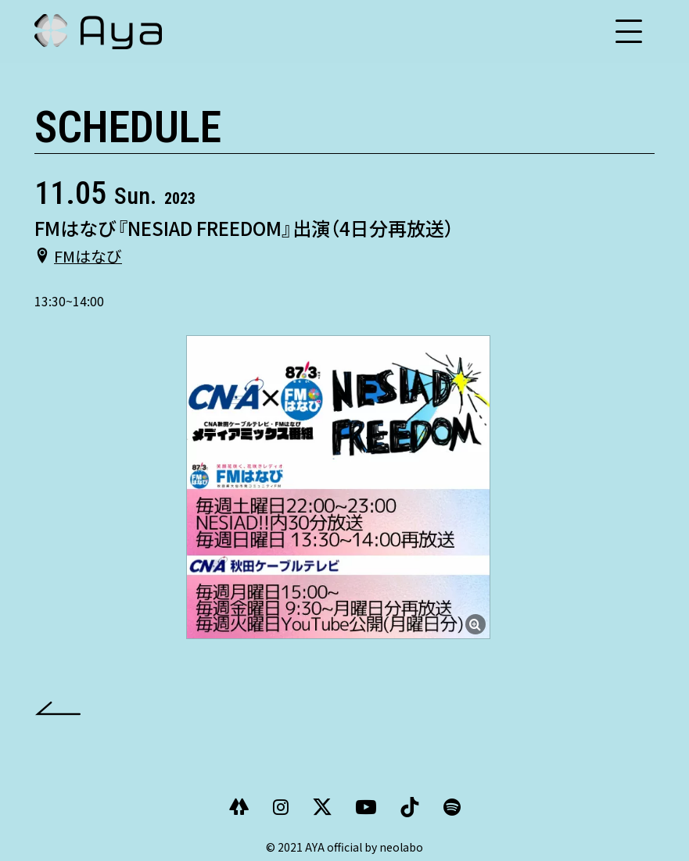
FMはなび (88, 255)
